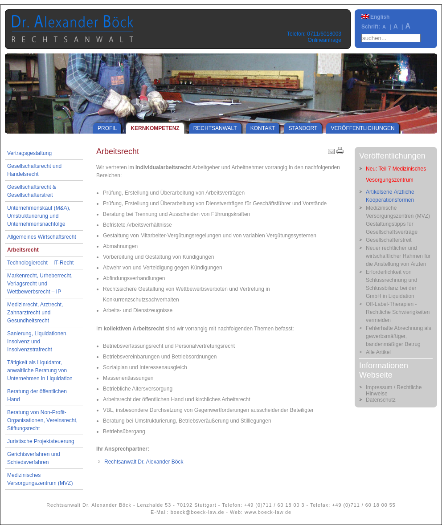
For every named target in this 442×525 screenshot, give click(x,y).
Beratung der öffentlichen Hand (37, 395)
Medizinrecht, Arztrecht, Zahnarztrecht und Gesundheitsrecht (35, 312)
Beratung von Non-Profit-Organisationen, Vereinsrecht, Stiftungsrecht (42, 420)
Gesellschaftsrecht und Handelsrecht (34, 170)
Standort (302, 128)
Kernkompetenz (155, 128)
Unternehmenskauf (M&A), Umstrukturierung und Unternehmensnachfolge (38, 216)
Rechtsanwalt (215, 128)
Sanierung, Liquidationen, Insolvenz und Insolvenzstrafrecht (37, 341)
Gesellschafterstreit (389, 240)
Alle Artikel (378, 352)
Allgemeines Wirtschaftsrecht (41, 237)
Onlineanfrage (324, 40)
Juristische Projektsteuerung (40, 441)
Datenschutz (381, 400)
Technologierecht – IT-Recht (40, 263)
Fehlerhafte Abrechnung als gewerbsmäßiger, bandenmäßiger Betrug (398, 336)
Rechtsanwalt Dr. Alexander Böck (143, 462)
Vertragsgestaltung (29, 153)
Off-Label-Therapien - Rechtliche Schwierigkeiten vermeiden (398, 312)
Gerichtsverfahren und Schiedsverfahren (33, 458)
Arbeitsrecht (23, 250)
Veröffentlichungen (362, 128)
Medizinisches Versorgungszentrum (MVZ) (40, 479)
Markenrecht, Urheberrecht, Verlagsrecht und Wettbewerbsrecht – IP (40, 284)
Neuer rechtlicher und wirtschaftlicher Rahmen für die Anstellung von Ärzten (398, 256)
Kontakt (262, 128)
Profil (107, 128)
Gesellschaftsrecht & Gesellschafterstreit (31, 191)
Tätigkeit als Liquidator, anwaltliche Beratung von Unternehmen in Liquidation (40, 370)
